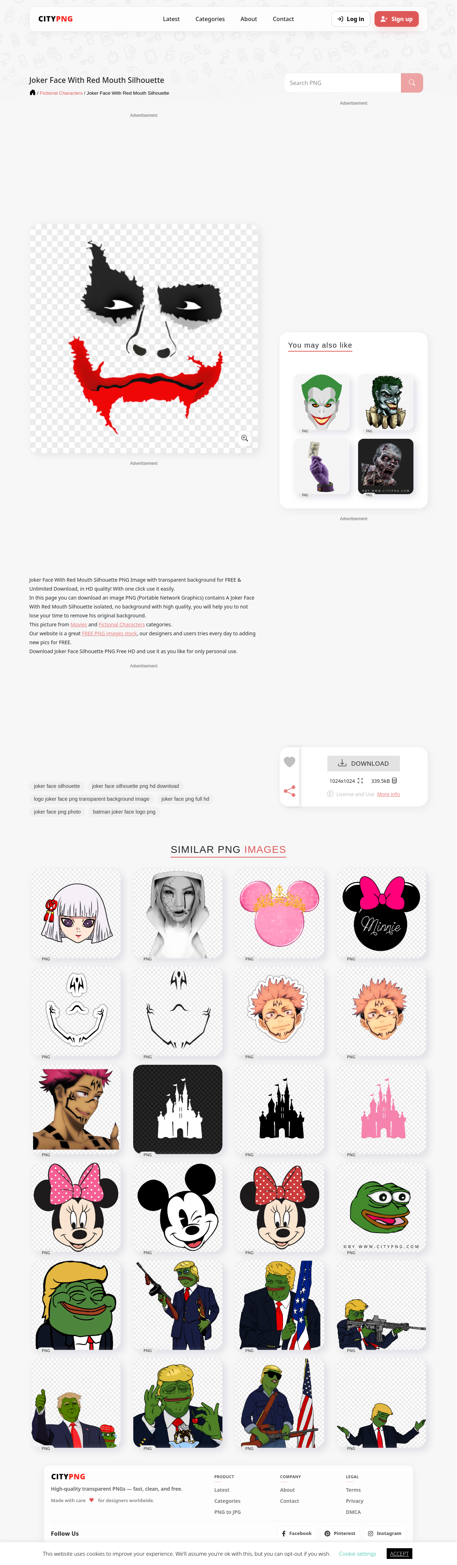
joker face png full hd (185, 799)
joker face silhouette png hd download (135, 786)
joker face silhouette (57, 786)
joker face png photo (57, 812)
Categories (210, 19)
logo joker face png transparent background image (91, 799)
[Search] (412, 83)
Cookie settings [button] (357, 1553)
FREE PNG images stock (109, 633)
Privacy (354, 1501)
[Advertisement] (143, 169)
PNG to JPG (227, 1512)
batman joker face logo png (124, 812)
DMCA (353, 1512)
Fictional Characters (122, 624)
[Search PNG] (342, 83)
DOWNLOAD (363, 763)
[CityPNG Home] (55, 19)
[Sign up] (397, 19)
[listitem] (296, 1533)
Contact (283, 19)
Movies (79, 624)
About (249, 19)
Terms (353, 1490)
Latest (171, 19)
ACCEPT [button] (399, 1553)
